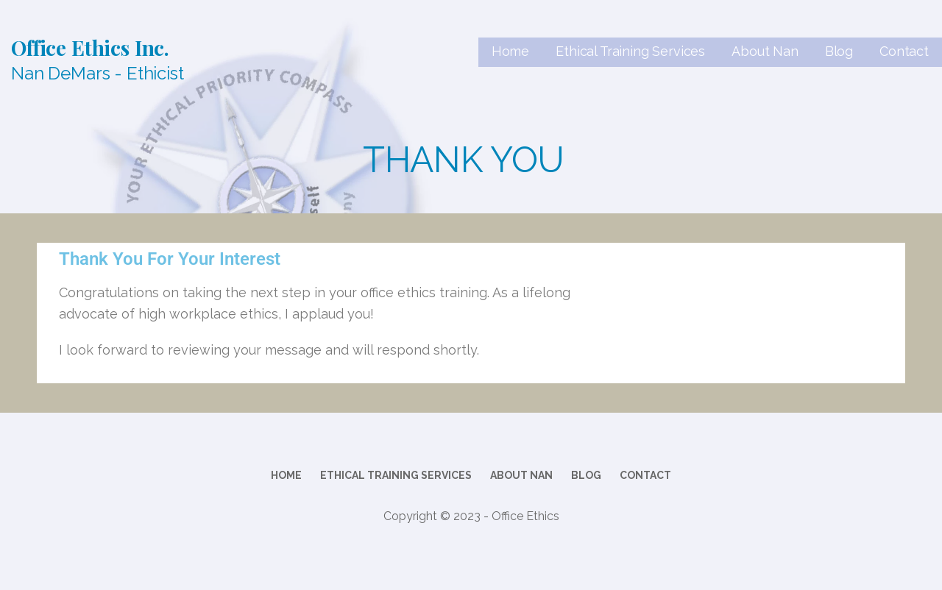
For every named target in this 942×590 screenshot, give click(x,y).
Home (510, 51)
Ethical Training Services (630, 51)
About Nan (765, 51)
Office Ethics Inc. (90, 47)
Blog (839, 51)
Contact (904, 51)
